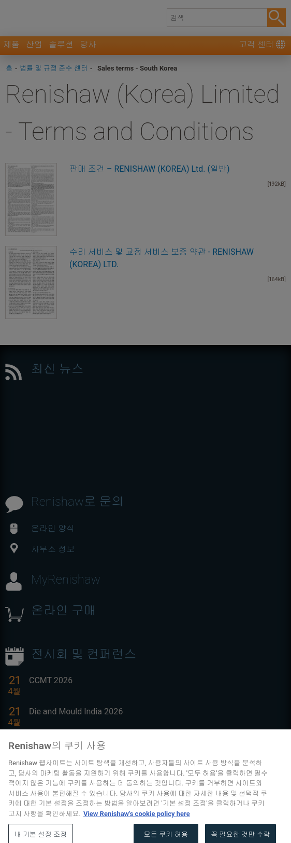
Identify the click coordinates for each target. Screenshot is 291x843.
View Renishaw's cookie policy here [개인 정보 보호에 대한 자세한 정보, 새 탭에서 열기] (136, 824)
